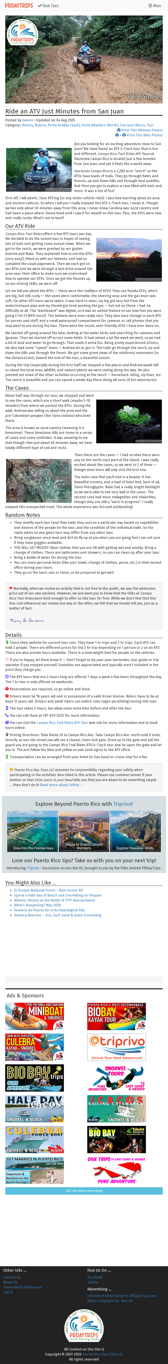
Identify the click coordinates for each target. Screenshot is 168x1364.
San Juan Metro (132, 125)
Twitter (93, 1282)
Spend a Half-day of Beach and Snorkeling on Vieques (58, 895)
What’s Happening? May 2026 (37, 905)
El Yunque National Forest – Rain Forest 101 (48, 890)
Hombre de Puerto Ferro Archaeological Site (49, 910)
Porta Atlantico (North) (99, 125)
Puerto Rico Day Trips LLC (102, 1354)
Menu (154, 5)
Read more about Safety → (62, 785)
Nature (40, 125)
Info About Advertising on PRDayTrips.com (121, 1296)
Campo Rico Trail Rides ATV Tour (62, 723)
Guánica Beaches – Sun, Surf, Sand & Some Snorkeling (57, 915)
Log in (8, 1292)
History (27, 125)
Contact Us (12, 1277)
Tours (48, 5)
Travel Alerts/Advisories (22, 1287)
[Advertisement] (84, 947)
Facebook (95, 1277)
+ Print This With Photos (139, 135)
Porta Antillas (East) (64, 125)
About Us (10, 1282)
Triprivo (122, 804)
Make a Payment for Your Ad (110, 1301)
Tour (150, 125)
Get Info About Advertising (84, 1191)
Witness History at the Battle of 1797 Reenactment (54, 900)
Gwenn (27, 120)
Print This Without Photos (140, 130)
